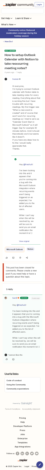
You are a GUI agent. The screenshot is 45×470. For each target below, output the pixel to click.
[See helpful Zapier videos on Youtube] (37, 453)
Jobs (22, 434)
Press (22, 430)
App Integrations (22, 446)
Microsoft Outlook (15, 249)
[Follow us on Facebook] (17, 453)
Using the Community (16, 385)
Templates (22, 442)
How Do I (9, 41)
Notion (30, 249)
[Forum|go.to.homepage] (17, 5)
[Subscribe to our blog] (27, 453)
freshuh (15, 79)
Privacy (35, 466)
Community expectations (17, 389)
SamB (14, 298)
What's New (8, 24)
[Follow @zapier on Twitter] (32, 453)
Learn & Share (23, 18)
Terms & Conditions (12, 409)
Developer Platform (22, 426)
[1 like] (13, 355)
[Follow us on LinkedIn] (22, 453)
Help (22, 422)
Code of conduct (14, 380)
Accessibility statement (31, 409)
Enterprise (22, 438)
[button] (39, 4)
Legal (26, 466)
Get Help (7, 18)
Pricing (22, 418)
